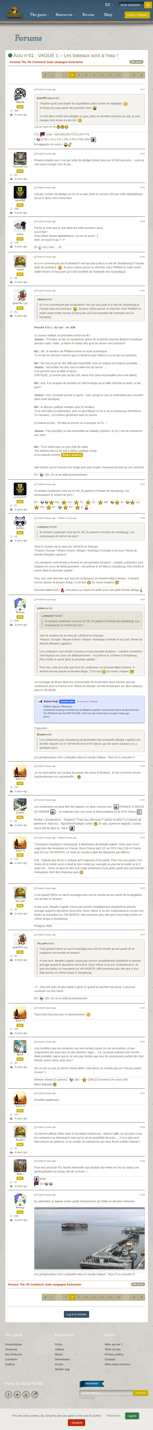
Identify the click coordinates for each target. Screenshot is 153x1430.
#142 (142, 153)
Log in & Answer (76, 1314)
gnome (20, 234)
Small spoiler (72, 455)
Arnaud (20, 612)
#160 (142, 1195)
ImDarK (20, 102)
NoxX (20, 1054)
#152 (142, 838)
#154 (142, 934)
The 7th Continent (33, 62)
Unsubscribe (87, 1398)
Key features (13, 1354)
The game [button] (39, 15)
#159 (142, 1161)
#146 (142, 290)
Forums (88, 15)
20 (133, 75)
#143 (142, 187)
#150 (142, 766)
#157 (142, 1093)
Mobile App (62, 1369)
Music (59, 1354)
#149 (142, 599)
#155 (142, 1008)
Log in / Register (137, 15)
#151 (142, 800)
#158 (142, 1127)
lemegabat (20, 497)
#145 (142, 257)
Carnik (20, 812)
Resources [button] (65, 15)
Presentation (13, 1344)
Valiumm (20, 901)
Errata (59, 1364)
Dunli (20, 1173)
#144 (142, 221)
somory (41, 608)
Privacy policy (114, 1354)
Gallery (10, 1364)
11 (94, 75)
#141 (142, 89)
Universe (11, 1349)
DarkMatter (44, 98)
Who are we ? (114, 1344)
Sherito (20, 779)
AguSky (20, 1140)
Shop (108, 15)
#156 (142, 1042)
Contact (110, 1359)
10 (86, 75)
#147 (142, 484)
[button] (109, 5)
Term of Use (113, 1349)
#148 (142, 518)
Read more (114, 1415)
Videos (59, 1349)
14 (118, 75)
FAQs (58, 1344)
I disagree (76, 1422)
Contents (11, 1359)
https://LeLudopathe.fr (121, 757)
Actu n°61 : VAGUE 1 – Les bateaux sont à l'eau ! (63, 55)
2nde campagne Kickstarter (65, 62)
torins (20, 269)
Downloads (62, 1359)
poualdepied (20, 166)
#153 (142, 888)
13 (110, 75)
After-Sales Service (117, 1364)
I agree (132, 1415)
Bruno (40, 734)
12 (102, 75)
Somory (20, 528)
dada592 (20, 200)
